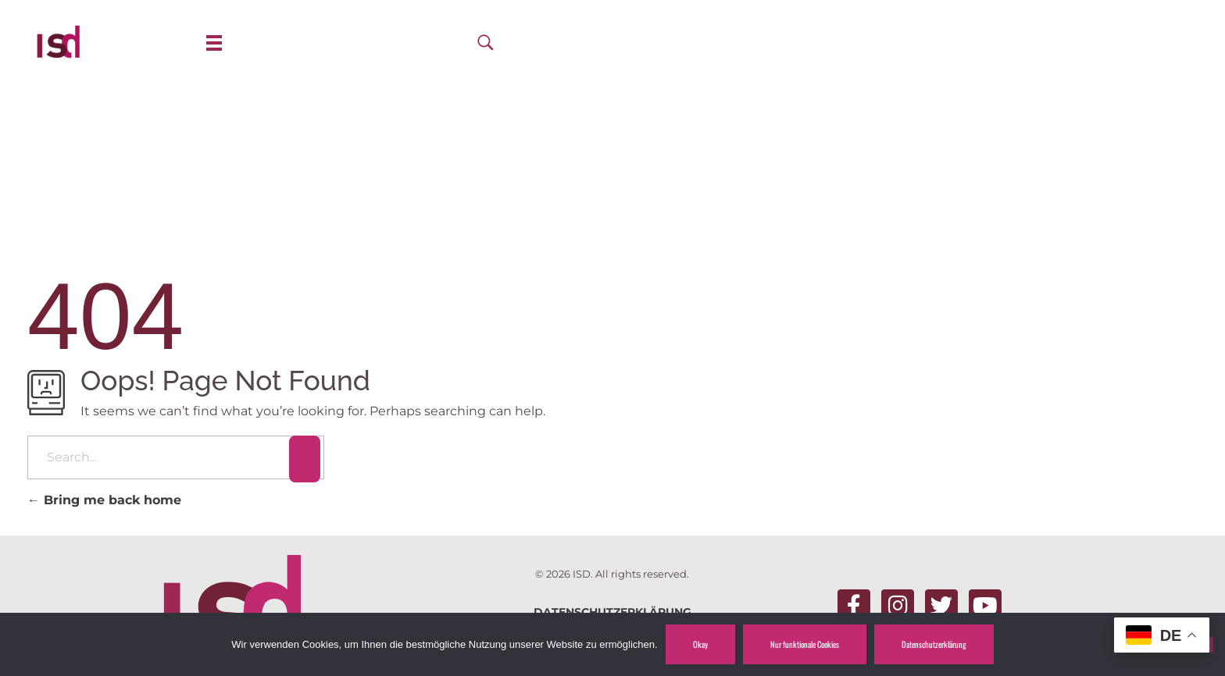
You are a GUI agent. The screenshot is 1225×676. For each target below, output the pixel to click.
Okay (700, 644)
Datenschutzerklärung (934, 644)
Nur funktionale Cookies (804, 644)
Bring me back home (104, 500)
